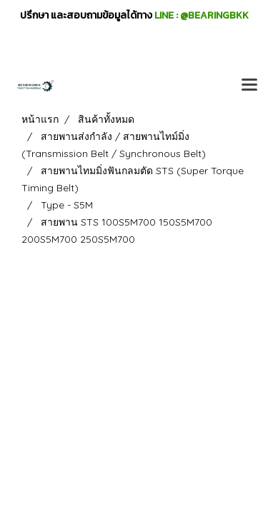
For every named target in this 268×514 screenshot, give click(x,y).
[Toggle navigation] (249, 85)
